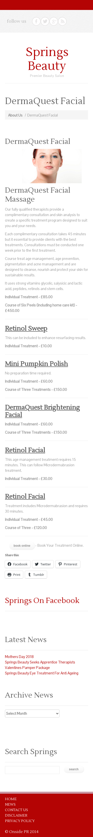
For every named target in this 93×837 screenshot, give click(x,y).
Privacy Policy (20, 821)
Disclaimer (16, 815)
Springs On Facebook (42, 600)
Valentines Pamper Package (27, 667)
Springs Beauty (47, 59)
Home (11, 799)
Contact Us (16, 810)
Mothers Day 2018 (19, 656)
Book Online (22, 545)
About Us (15, 115)
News (10, 804)
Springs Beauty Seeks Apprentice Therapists (40, 662)
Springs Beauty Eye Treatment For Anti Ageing (41, 673)
